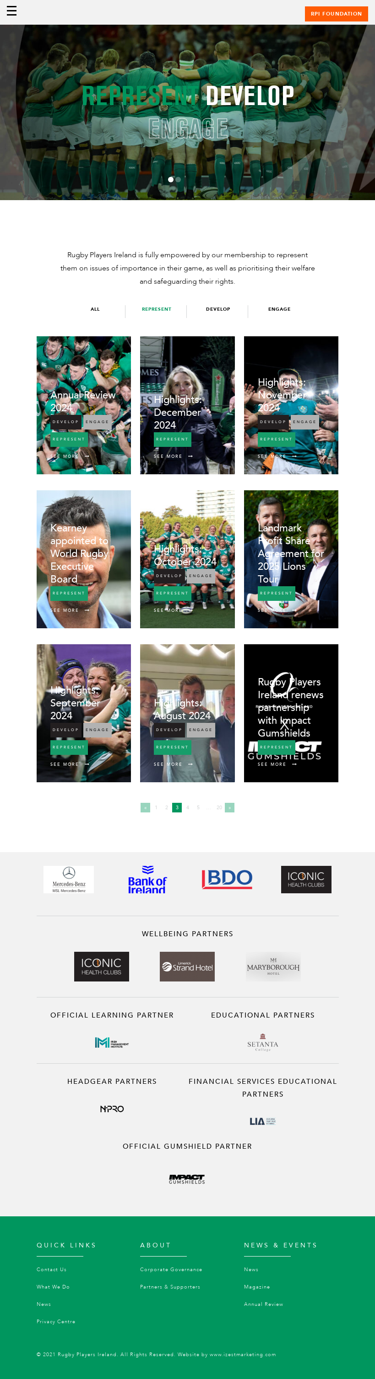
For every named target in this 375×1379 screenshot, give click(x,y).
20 (219, 807)
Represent (157, 309)
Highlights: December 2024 (178, 412)
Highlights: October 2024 (185, 555)
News (44, 1304)
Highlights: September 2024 (75, 703)
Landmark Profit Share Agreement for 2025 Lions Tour (291, 554)
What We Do (53, 1287)
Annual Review (263, 1304)
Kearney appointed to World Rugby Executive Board (79, 554)
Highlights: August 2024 (182, 709)
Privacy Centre (56, 1321)
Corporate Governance (171, 1269)
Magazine (257, 1287)
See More (70, 456)
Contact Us (52, 1269)
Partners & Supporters (170, 1287)
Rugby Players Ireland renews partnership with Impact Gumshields (291, 708)
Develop (218, 309)
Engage (279, 309)
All (95, 309)
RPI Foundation (336, 14)
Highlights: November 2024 (282, 395)
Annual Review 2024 (83, 401)
